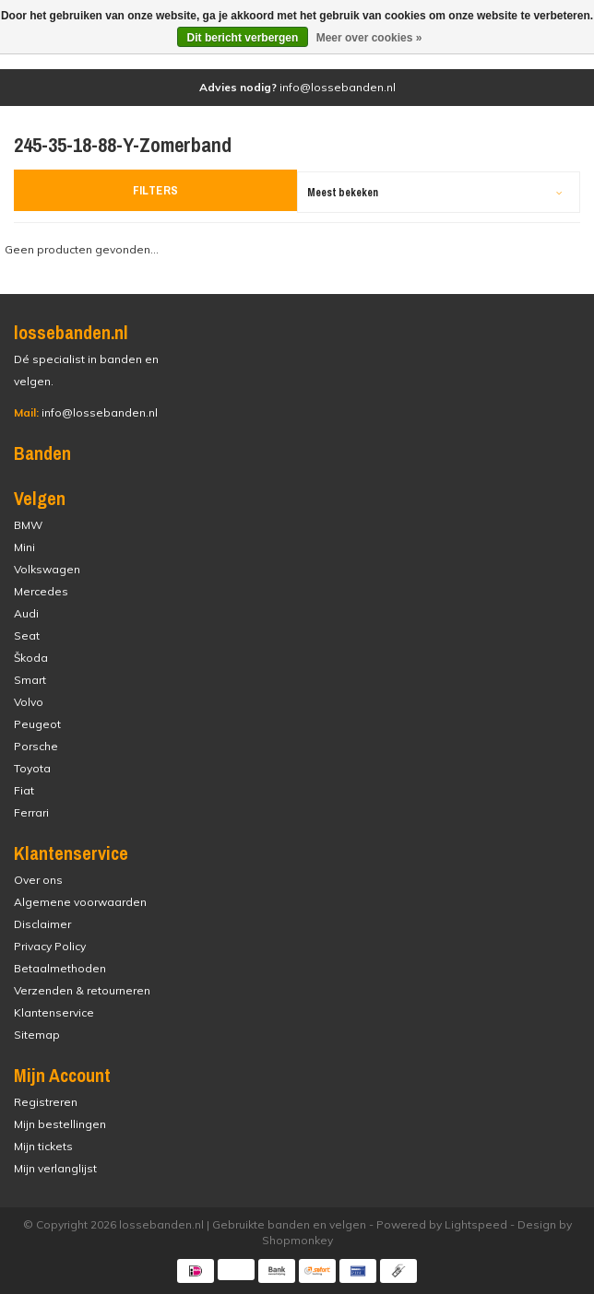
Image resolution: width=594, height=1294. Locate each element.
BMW (28, 525)
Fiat (24, 790)
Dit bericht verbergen (243, 37)
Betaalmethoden (60, 968)
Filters (156, 190)
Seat (27, 635)
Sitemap (37, 1034)
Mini (24, 547)
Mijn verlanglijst (55, 1168)
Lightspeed (476, 1224)
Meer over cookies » (369, 37)
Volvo (28, 702)
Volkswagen (47, 569)
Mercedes (41, 591)
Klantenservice (54, 1012)
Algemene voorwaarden (80, 902)
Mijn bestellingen (60, 1124)
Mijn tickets (43, 1146)
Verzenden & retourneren (82, 990)
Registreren (45, 1102)
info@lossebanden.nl (86, 412)
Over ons (38, 880)
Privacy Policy (50, 946)
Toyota (32, 768)
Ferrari (31, 812)
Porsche (36, 746)
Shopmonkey (297, 1240)
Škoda (31, 658)
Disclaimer (42, 924)
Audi (26, 613)
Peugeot (37, 724)
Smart (30, 680)
